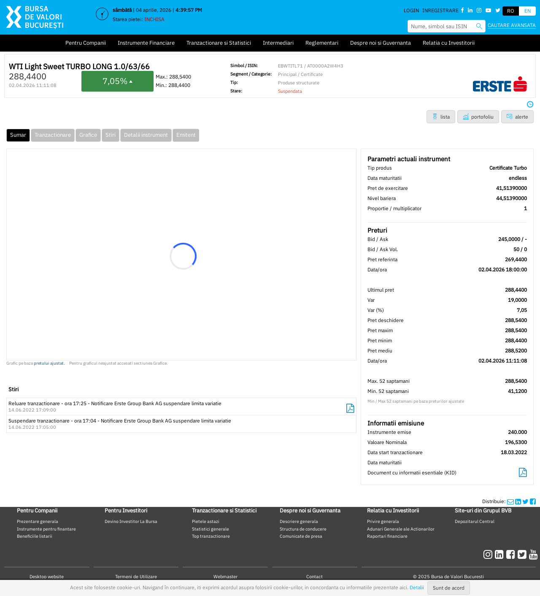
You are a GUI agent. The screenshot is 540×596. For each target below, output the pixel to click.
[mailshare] (510, 501)
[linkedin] (500, 554)
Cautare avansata (512, 25)
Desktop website (47, 577)
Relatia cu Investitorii (449, 42)
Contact (314, 577)
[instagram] (489, 554)
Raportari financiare (387, 536)
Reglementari (321, 42)
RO (510, 11)
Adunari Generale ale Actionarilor (401, 529)
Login (411, 10)
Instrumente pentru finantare (46, 529)
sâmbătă (122, 10)
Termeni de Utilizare (136, 577)
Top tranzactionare (211, 536)
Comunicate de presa (301, 536)
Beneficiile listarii (34, 536)
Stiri (110, 134)
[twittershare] (525, 501)
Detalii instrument (146, 134)
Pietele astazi (205, 521)
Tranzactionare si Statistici (218, 42)
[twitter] (523, 554)
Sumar (18, 134)
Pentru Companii (85, 42)
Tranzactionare (53, 134)
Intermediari (278, 42)
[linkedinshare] (518, 501)
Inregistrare (440, 10)
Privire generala (383, 521)
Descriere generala (299, 521)
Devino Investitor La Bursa (131, 521)
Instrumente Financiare (146, 42)
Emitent (186, 134)
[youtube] (533, 554)
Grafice (88, 134)
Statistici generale (210, 529)
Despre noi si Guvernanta (380, 42)
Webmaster (225, 577)
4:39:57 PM (189, 10)
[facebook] (512, 554)
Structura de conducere (303, 529)
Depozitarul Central (474, 521)
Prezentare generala (37, 521)
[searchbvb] (479, 26)
